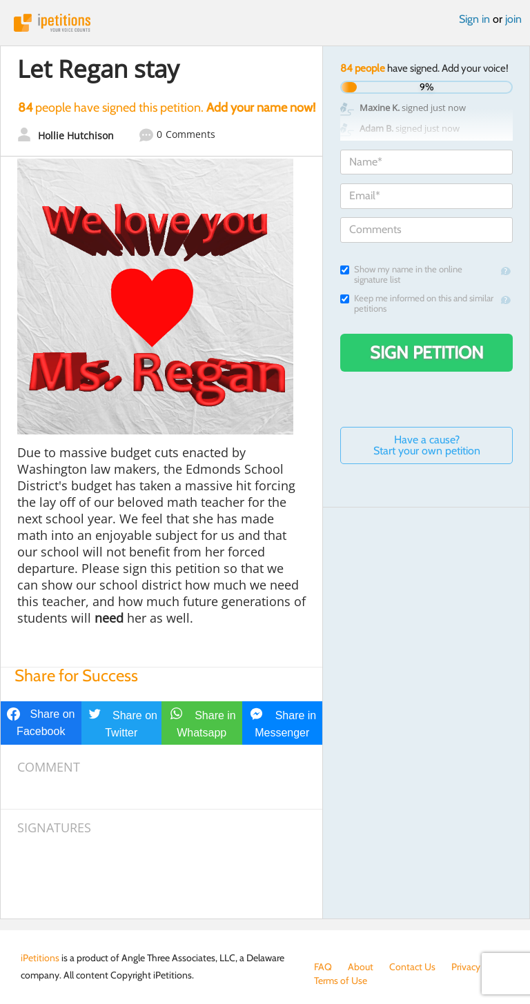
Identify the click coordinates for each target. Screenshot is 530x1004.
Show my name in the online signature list (401, 274)
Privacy (465, 967)
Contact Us (412, 967)
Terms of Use (340, 980)
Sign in (474, 19)
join (513, 19)
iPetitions (265, 23)
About (360, 967)
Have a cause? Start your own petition (426, 445)
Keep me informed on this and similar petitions (416, 303)
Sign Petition (427, 352)
